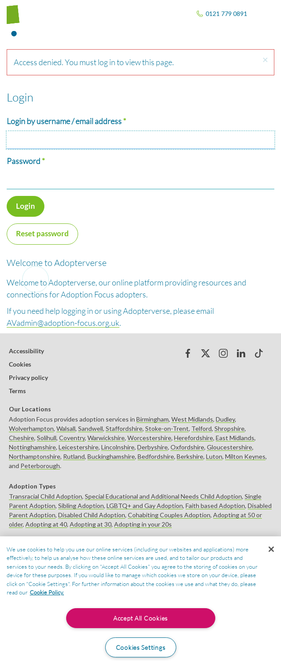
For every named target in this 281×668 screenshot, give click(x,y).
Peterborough (40, 465)
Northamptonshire (34, 456)
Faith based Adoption (215, 505)
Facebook (187, 353)
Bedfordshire (156, 456)
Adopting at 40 (46, 524)
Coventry (72, 437)
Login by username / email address (64, 121)
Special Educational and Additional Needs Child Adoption (163, 496)
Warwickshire (106, 437)
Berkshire (190, 456)
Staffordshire (124, 428)
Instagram (223, 353)
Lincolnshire (118, 447)
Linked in (241, 353)
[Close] (271, 549)
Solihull (46, 437)
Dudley (225, 419)
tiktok (258, 353)
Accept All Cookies (140, 618)
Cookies (20, 364)
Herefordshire (193, 437)
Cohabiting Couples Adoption (169, 515)
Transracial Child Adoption (45, 496)
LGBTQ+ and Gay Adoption (145, 505)
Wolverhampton (31, 428)
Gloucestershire (229, 447)
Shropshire (229, 428)
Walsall (65, 428)
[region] (140, 602)
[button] (265, 60)
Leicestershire (79, 447)
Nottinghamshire (32, 447)
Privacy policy (28, 377)
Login (25, 206)
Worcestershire (149, 437)
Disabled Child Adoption (91, 515)
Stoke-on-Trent (167, 428)
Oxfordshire (187, 447)
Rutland (74, 456)
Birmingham (152, 419)
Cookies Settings (141, 647)
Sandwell (90, 428)
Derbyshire (152, 447)
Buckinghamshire (111, 456)
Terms (17, 391)
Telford (201, 428)
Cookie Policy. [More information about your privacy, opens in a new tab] (47, 592)
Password (23, 161)
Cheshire (21, 437)
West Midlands (192, 419)
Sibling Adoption (81, 505)
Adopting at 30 (90, 524)
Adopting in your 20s (143, 524)
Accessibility (26, 351)
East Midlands (235, 437)
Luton (214, 456)
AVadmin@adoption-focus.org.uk (63, 323)
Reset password (42, 233)
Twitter (205, 353)
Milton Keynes (245, 456)
